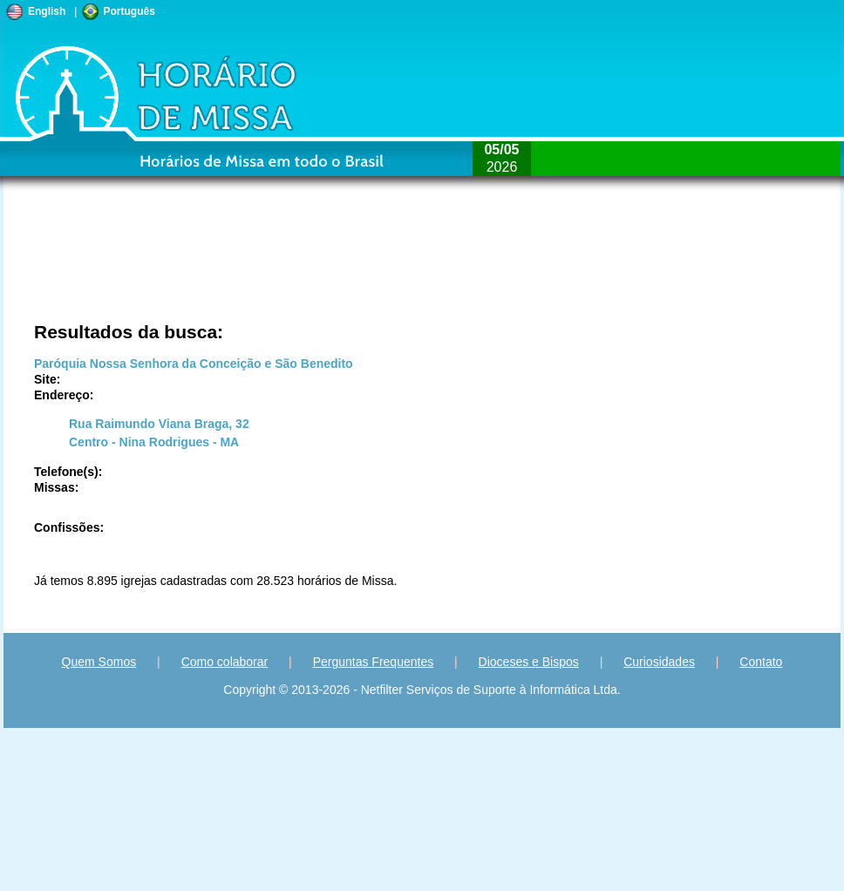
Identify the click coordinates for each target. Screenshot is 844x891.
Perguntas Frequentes (373, 662)
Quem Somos (99, 662)
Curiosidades (659, 662)
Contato (760, 662)
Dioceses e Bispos (529, 662)
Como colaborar (225, 662)
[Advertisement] (205, 265)
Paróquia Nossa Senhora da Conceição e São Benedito (193, 364)
